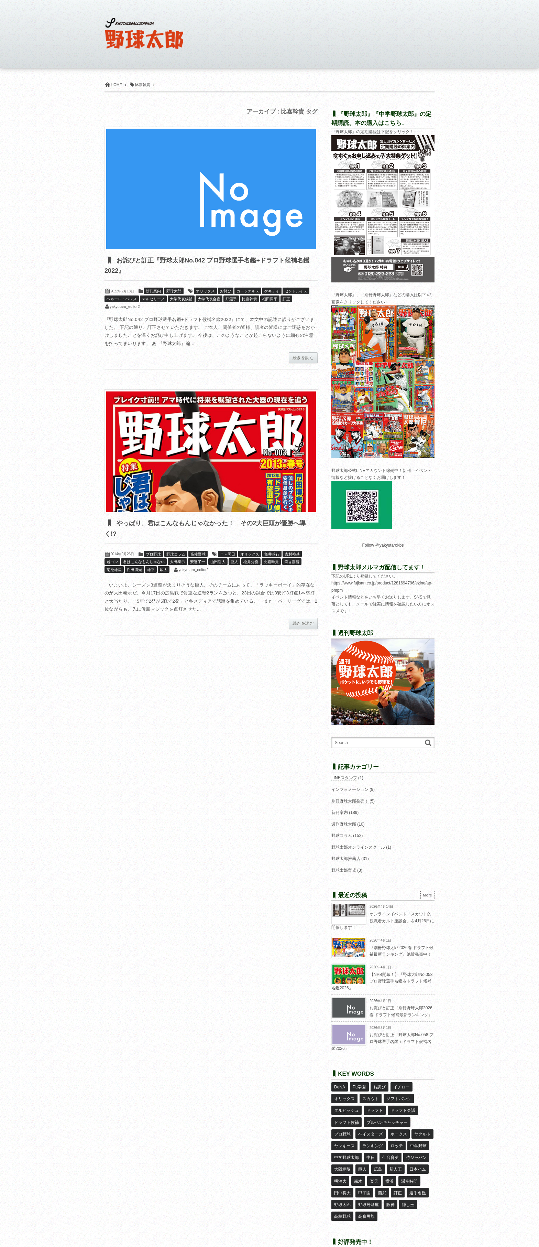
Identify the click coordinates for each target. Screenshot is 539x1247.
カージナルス (247, 291)
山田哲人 (218, 562)
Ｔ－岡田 (227, 555)
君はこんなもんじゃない (144, 562)
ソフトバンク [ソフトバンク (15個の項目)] (398, 1096)
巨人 (234, 562)
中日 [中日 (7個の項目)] (370, 1146)
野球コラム (175, 555)
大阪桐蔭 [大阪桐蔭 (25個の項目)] (342, 1156)
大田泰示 (177, 562)
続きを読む (303, 358)
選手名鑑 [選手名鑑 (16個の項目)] (417, 1176)
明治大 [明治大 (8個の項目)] (340, 1166)
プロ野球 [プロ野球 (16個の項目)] (342, 1126)
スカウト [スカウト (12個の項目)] (370, 1096)
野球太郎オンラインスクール (358, 847)
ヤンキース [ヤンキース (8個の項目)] (344, 1136)
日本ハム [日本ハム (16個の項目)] (417, 1156)
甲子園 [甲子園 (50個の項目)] (364, 1176)
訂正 (286, 299)
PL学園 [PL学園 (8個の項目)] (359, 1086)
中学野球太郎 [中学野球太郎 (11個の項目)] (346, 1146)
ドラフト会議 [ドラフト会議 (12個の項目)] (402, 1106)
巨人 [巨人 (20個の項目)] (362, 1156)
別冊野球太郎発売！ (349, 801)
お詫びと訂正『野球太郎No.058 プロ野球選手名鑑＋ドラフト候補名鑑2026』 (382, 1041)
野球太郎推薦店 (345, 858)
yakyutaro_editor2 (125, 307)
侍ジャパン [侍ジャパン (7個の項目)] (416, 1146)
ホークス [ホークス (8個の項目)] (398, 1126)
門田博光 (134, 570)
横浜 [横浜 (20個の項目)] (389, 1166)
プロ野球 (153, 555)
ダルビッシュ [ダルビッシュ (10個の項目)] (346, 1106)
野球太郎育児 (343, 870)
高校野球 (198, 555)
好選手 (231, 299)
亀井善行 (271, 555)
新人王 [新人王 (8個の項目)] (395, 1156)
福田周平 (269, 299)
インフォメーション (349, 789)
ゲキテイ (271, 291)
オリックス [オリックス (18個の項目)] (344, 1096)
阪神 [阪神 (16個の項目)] (390, 1186)
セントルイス (296, 291)
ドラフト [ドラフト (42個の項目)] (374, 1106)
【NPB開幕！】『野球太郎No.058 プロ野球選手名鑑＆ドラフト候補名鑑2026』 (381, 981)
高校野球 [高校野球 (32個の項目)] (342, 1196)
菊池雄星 (114, 570)
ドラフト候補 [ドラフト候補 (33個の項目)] (346, 1116)
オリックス (205, 291)
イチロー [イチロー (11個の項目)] (401, 1086)
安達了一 (197, 562)
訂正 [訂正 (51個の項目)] (397, 1176)
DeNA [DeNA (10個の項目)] (339, 1086)
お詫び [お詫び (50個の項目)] (379, 1086)
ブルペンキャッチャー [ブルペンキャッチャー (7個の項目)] (386, 1116)
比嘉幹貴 (249, 299)
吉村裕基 (292, 555)
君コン (112, 562)
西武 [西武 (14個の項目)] (382, 1176)
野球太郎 (174, 291)
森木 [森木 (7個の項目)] (358, 1166)
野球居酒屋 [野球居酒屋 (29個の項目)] (368, 1186)
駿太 (163, 570)
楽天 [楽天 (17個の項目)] (374, 1166)
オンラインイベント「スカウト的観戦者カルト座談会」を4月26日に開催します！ (382, 921)
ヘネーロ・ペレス (122, 299)
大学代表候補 (181, 299)
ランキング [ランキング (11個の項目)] (372, 1136)
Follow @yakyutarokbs (383, 545)
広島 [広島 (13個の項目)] (378, 1156)
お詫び (225, 291)
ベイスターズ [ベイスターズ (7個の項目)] (370, 1126)
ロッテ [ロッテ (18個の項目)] (396, 1136)
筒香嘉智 (291, 562)
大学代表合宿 (209, 299)
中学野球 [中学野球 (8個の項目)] (418, 1136)
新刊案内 (153, 291)
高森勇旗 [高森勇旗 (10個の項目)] (366, 1196)
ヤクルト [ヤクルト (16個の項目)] (422, 1126)
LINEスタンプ (344, 777)
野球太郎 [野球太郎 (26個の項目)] (342, 1186)
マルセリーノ (153, 299)
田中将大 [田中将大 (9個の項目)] (342, 1176)
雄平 (151, 570)
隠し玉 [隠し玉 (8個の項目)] (408, 1186)
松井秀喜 (250, 562)
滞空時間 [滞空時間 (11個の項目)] (408, 1166)
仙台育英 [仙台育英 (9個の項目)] (390, 1146)
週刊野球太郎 (343, 824)
